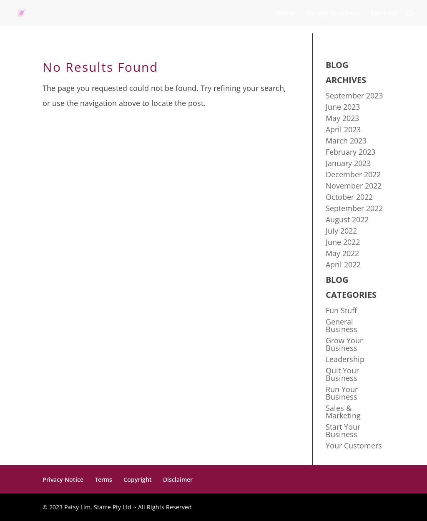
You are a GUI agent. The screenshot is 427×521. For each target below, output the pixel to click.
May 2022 (342, 253)
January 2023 (348, 163)
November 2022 (354, 186)
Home (284, 14)
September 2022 (354, 208)
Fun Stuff (341, 310)
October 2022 (349, 197)
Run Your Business (342, 393)
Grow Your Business (344, 344)
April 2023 (343, 129)
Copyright (137, 479)
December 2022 (353, 174)
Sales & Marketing (343, 411)
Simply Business (332, 14)
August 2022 (347, 219)
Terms (103, 479)
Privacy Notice (63, 479)
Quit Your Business (342, 374)
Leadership (345, 359)
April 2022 (343, 264)
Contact (384, 14)
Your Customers (354, 445)
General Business (341, 325)
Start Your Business (343, 430)
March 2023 (346, 141)
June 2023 (343, 107)
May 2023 (342, 118)
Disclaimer (178, 479)
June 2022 (343, 242)
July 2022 (341, 231)
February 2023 (350, 152)
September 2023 (354, 96)
